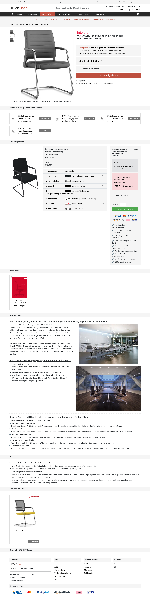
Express (88, 14)
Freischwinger (108, 83)
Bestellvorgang (60, 576)
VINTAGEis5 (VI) (26, 24)
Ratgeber (100, 14)
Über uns (58, 579)
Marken (20, 14)
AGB (56, 567)
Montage (88, 570)
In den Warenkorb (125, 209)
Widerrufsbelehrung (62, 573)
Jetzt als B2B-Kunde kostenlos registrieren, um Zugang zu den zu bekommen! (75, 19)
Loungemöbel (63, 14)
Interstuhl (13, 24)
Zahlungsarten (90, 564)
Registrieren (135, 9)
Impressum (59, 564)
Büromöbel (33, 14)
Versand (87, 567)
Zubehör (78, 14)
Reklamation (89, 573)
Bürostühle (48, 14)
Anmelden (124, 9)
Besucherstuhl (94, 83)
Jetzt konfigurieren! (108, 75)
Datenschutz (59, 570)
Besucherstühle (41, 24)
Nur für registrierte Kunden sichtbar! (106, 47)
